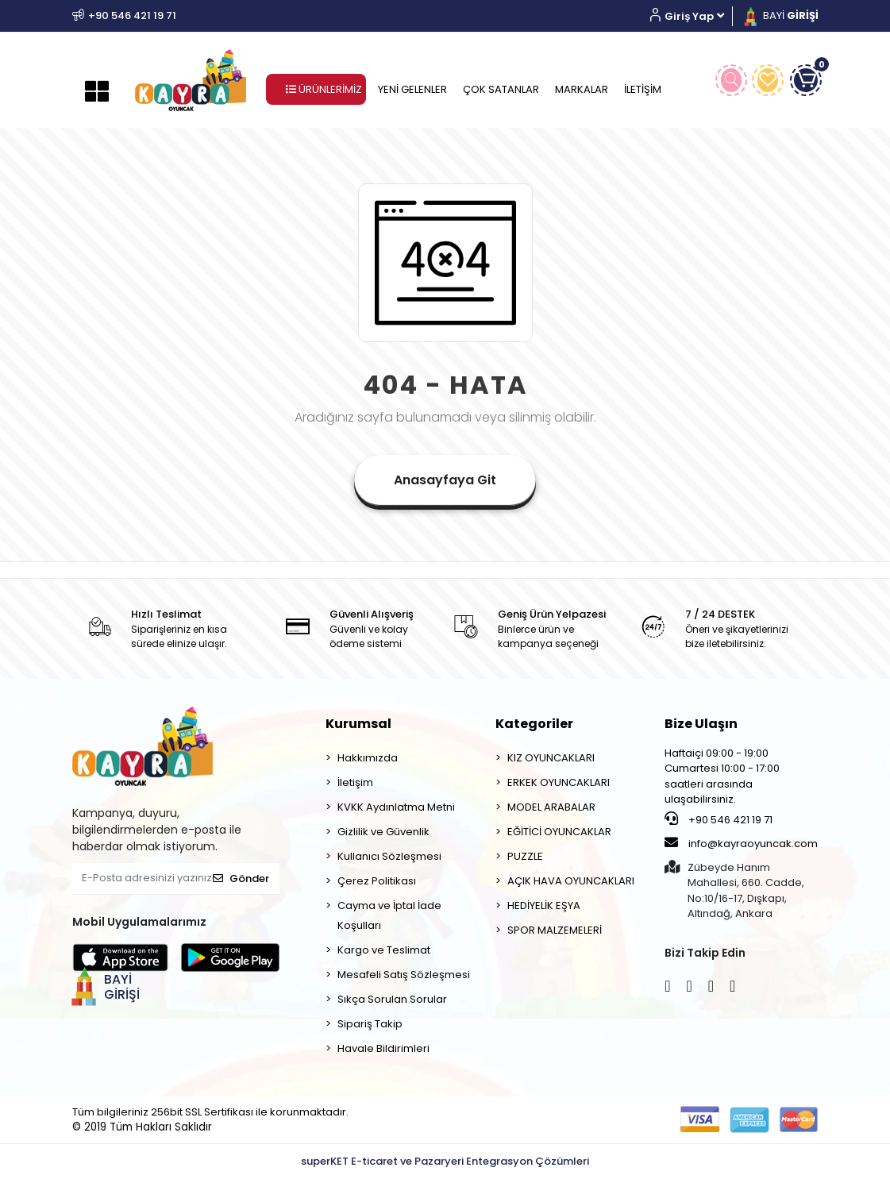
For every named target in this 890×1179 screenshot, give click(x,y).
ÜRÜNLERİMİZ (324, 89)
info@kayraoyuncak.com (741, 843)
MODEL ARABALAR (551, 807)
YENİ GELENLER (412, 89)
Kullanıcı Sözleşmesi (389, 856)
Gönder (241, 878)
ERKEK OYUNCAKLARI (558, 782)
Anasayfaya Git (445, 480)
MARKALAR (581, 89)
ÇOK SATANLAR (501, 89)
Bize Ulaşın (701, 724)
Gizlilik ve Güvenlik (383, 831)
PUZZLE (525, 856)
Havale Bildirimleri (383, 1048)
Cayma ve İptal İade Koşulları (389, 915)
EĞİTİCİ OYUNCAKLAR (559, 831)
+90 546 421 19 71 (718, 819)
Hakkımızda (367, 757)
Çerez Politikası (376, 880)
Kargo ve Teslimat (383, 949)
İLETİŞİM (642, 89)
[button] (692, 16)
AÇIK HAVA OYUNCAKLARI (570, 880)
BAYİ (780, 15)
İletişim (355, 782)
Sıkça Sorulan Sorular (392, 999)
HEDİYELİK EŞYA (543, 905)
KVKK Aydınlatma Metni (396, 807)
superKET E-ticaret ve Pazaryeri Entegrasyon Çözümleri (445, 1161)
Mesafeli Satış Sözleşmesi (403, 974)
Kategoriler (534, 724)
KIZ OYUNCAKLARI (551, 757)
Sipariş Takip (370, 1023)
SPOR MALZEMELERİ (554, 930)
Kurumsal (358, 724)
